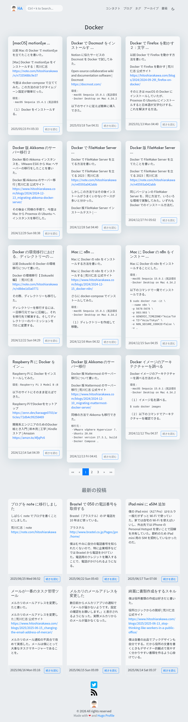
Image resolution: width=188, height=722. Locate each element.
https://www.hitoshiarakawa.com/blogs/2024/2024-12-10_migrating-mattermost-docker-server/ (92, 400)
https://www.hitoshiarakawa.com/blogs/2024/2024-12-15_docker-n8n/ (92, 284)
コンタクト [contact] (113, 8)
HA (17, 8)
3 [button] (98, 472)
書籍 (164, 8)
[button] (104, 471)
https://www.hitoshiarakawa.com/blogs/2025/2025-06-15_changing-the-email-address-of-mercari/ (34, 627)
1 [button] (85, 472)
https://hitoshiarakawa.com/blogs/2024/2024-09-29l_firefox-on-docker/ (152, 79)
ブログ (127, 8)
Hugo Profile (105, 715)
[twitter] (94, 684)
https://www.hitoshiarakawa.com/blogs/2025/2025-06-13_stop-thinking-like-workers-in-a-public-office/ (152, 625)
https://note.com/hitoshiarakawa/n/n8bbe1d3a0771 (35, 286)
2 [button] (92, 472)
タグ (138, 8)
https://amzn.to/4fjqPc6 (28, 437)
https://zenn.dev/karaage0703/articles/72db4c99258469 (34, 414)
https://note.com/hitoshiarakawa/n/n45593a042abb (93, 182)
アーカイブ (151, 8)
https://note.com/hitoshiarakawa (33, 532)
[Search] (44, 8)
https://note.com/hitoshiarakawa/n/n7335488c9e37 (35, 73)
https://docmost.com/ (86, 84)
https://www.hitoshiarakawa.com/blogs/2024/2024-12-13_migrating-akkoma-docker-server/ (33, 195)
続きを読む (51, 129)
